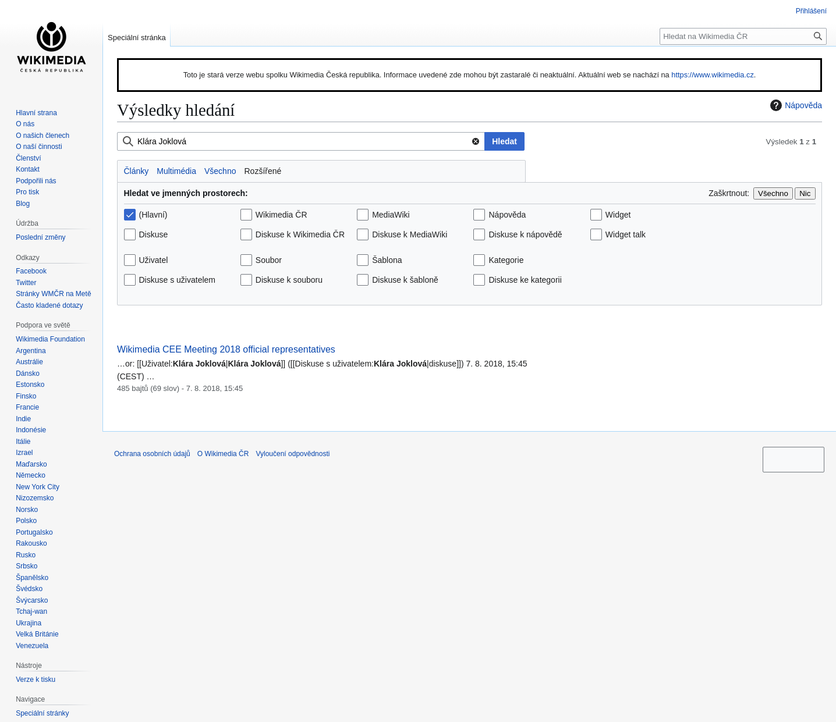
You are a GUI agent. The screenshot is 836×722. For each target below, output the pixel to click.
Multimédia (176, 171)
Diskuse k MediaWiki (409, 234)
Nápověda (794, 105)
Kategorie (505, 260)
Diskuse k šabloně (405, 279)
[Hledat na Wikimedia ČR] (743, 36)
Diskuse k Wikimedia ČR (300, 234)
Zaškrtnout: (729, 193)
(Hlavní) (153, 214)
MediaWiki (391, 214)
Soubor (269, 260)
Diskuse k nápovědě (525, 234)
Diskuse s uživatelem (177, 279)
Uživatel (153, 260)
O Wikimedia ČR (223, 454)
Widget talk (625, 234)
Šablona (387, 260)
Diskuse (153, 234)
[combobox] (301, 141)
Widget (618, 214)
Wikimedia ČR (281, 214)
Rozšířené (262, 171)
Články (136, 171)
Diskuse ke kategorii (524, 279)
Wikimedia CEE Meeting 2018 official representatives (226, 349)
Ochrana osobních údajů (152, 454)
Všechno (220, 171)
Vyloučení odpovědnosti (293, 454)
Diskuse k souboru (289, 279)
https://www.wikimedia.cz (712, 74)
